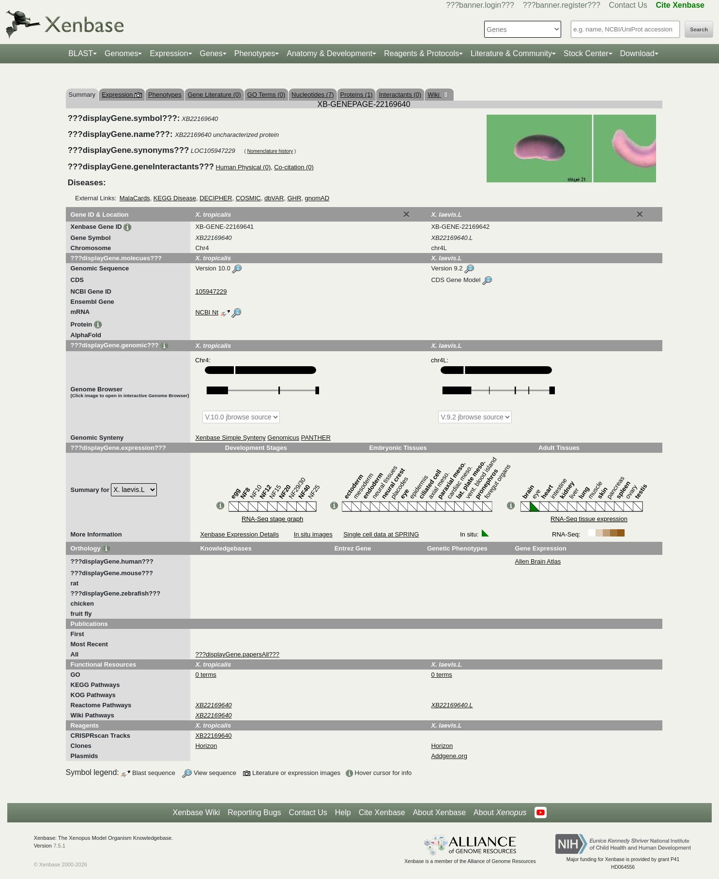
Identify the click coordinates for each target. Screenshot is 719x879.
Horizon (206, 745)
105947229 (211, 291)
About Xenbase (439, 812)
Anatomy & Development (329, 53)
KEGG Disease (174, 198)
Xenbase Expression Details (239, 534)
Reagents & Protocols (421, 53)
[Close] (406, 214)
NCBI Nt (206, 312)
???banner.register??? (561, 5)
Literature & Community (511, 53)
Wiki (434, 94)
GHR (294, 198)
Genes (211, 53)
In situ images (313, 534)
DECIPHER (215, 198)
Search (699, 29)
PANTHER (316, 437)
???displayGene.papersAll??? (237, 654)
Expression (169, 53)
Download (637, 53)
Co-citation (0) (294, 167)
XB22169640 (213, 735)
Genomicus (283, 437)
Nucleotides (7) (312, 94)
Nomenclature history (269, 151)
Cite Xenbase (382, 812)
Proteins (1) (356, 94)
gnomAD (317, 198)
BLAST (80, 53)
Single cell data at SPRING (381, 534)
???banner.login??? (480, 5)
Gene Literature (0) (214, 94)
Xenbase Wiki (196, 812)
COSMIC (248, 198)
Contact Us (628, 5)
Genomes (121, 53)
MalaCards (135, 198)
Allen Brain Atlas (538, 561)
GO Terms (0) (266, 94)
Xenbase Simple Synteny (230, 437)
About (500, 812)
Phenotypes (254, 53)
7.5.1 (59, 846)
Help (343, 812)
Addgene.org (449, 756)
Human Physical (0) (243, 167)
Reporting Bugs (254, 812)
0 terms (205, 674)
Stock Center (586, 53)
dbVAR (274, 198)
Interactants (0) (400, 94)
